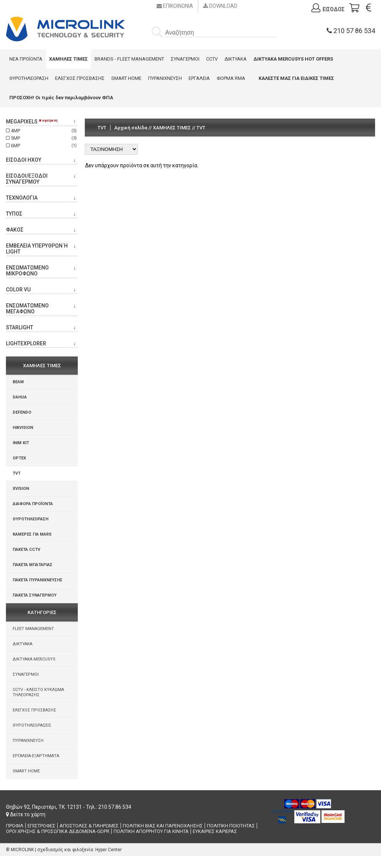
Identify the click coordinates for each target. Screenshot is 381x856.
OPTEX (19, 458)
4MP (42, 130)
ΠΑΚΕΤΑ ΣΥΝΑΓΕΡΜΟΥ (35, 595)
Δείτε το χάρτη (25, 814)
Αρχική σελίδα (130, 127)
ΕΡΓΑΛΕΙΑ (199, 78)
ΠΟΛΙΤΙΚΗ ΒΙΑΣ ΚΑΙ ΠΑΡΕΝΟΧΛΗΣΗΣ (163, 825)
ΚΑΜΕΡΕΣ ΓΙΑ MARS (32, 534)
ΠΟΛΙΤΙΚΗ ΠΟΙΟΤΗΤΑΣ (231, 825)
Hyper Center (108, 849)
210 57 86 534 (351, 31)
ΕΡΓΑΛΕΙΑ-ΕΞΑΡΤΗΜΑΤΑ (36, 755)
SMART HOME (126, 78)
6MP (42, 145)
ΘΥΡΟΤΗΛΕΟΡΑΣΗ (28, 78)
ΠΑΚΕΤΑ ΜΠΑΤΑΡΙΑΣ (32, 564)
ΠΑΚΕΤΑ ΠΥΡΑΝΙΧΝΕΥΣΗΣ (38, 580)
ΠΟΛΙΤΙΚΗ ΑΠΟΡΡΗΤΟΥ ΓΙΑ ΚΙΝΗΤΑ (151, 831)
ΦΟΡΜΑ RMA (231, 78)
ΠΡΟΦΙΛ (14, 825)
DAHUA (20, 397)
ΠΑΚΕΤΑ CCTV (26, 549)
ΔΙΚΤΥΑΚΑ (235, 59)
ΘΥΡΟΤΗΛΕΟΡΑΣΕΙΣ (32, 725)
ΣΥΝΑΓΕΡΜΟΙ (185, 59)
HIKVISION (23, 427)
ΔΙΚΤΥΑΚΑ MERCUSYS (34, 659)
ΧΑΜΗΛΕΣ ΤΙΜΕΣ (172, 127)
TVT (16, 473)
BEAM (18, 381)
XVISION (21, 488)
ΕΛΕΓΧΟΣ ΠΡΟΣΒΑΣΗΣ (80, 78)
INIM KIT (21, 442)
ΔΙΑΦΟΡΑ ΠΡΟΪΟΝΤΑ (33, 503)
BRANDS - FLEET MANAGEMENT (129, 59)
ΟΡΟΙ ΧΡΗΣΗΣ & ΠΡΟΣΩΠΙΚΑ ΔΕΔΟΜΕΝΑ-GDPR (57, 831)
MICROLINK (22, 849)
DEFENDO (22, 412)
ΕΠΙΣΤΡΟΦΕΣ (41, 825)
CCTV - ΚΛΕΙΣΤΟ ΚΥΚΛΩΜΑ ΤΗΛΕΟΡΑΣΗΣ (38, 692)
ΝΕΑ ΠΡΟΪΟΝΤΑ (25, 59)
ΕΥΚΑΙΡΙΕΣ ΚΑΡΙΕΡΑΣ (215, 831)
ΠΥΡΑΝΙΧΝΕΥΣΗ (165, 78)
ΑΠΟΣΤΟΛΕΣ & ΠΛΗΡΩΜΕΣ (89, 825)
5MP (42, 138)
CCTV (212, 59)
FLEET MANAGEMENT (33, 628)
